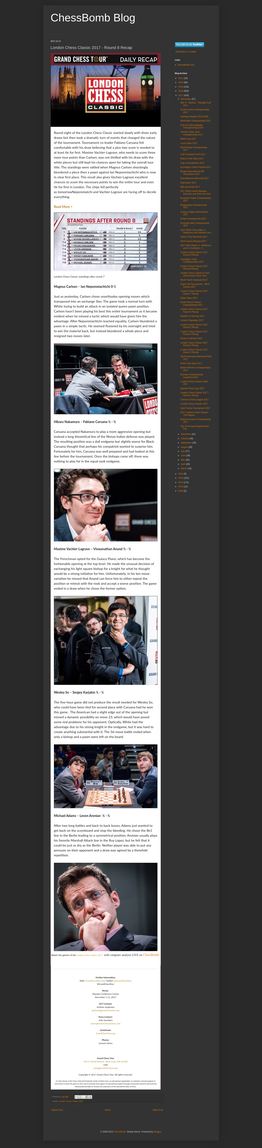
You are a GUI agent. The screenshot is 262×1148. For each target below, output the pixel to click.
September (186, 442)
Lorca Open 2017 (188, 143)
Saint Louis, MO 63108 (116, 1061)
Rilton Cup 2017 (188, 139)
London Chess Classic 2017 (89, 955)
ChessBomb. (151, 955)
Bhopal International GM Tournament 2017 (192, 172)
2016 (181, 474)
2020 (181, 82)
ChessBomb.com (186, 65)
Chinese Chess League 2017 (194, 399)
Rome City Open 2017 (191, 363)
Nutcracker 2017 (188, 182)
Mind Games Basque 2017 (193, 241)
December (186, 99)
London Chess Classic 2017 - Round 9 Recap (194, 253)
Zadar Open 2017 (188, 298)
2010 (181, 486)
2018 (181, 91)
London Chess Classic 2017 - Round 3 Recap (194, 344)
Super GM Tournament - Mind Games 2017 (194, 285)
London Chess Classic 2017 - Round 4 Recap (194, 332)
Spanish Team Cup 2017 (192, 388)
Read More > (63, 207)
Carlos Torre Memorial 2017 (193, 237)
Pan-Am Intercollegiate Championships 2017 (192, 126)
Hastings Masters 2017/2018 (194, 116)
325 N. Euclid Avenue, (94, 1061)
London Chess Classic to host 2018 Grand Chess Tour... (194, 274)
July (183, 451)
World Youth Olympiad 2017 (194, 280)
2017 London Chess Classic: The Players (194, 413)
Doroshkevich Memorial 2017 (194, 178)
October (185, 438)
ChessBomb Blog (93, 18)
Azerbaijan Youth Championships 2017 (192, 260)
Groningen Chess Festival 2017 (195, 167)
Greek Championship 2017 (193, 218)
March (184, 468)
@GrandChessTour (123, 980)
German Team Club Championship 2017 (191, 133)
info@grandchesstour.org (106, 1068)
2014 (181, 482)
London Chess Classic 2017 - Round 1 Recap (194, 393)
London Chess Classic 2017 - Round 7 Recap (194, 292)
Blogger (157, 1131)
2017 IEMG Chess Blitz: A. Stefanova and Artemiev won (195, 231)
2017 (181, 95)
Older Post (158, 1110)
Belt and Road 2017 (190, 187)
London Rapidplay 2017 (191, 320)
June (183, 455)
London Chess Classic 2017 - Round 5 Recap (194, 326)
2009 (181, 491)
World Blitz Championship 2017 (195, 120)
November (186, 434)
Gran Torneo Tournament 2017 (195, 408)
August (184, 447)
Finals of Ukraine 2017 (191, 338)
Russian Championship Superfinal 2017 (191, 375)
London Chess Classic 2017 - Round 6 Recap (194, 310)
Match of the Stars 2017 (191, 158)
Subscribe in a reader (186, 51)
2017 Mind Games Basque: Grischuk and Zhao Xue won (195, 192)
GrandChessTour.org (94, 980)
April (183, 464)
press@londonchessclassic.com (105, 1023)
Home (108, 1110)
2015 (181, 478)
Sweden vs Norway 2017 (192, 316)
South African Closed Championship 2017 (191, 303)
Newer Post (57, 1110)
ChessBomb (120, 1131)
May (183, 460)
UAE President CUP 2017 (192, 154)
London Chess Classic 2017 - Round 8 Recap (194, 267)
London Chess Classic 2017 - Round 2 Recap (194, 351)
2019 (181, 87)
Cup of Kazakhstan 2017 (192, 163)
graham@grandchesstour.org (105, 1010)
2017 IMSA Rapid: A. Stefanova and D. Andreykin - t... (195, 246)
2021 (181, 78)
